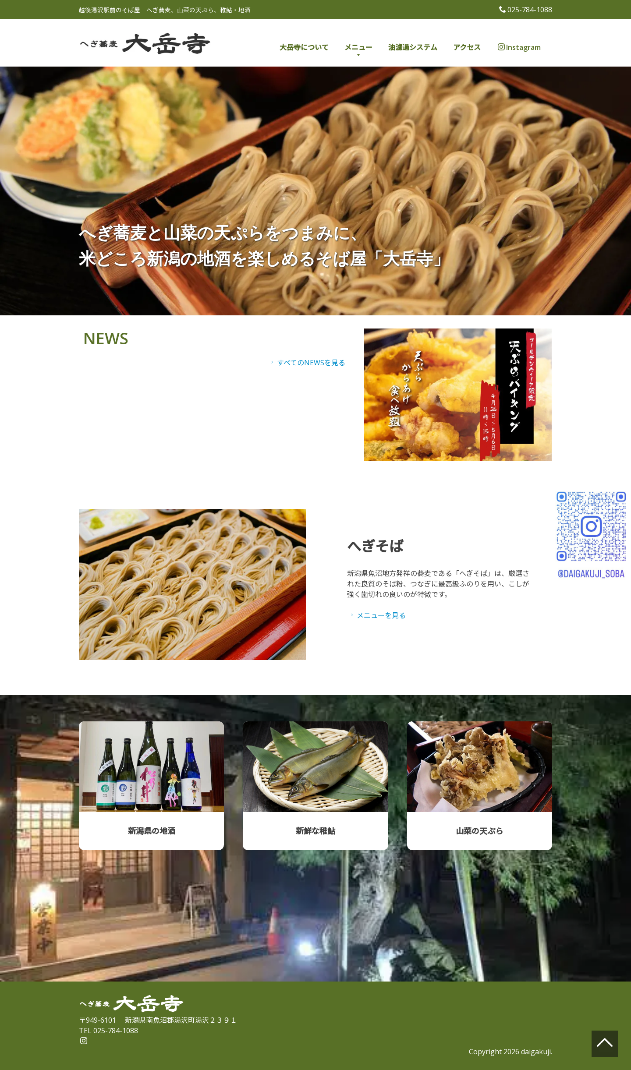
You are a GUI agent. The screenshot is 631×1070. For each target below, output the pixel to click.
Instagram (519, 47)
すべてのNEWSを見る (307, 362)
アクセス (467, 47)
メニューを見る (377, 615)
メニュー (358, 47)
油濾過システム (412, 47)
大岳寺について (304, 47)
